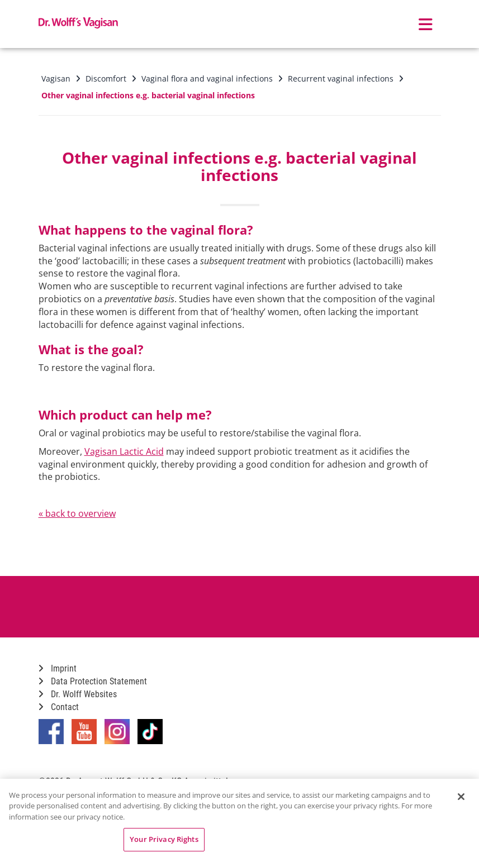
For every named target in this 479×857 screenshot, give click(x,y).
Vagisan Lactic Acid (124, 451)
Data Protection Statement (93, 681)
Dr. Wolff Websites (78, 694)
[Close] (461, 796)
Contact (59, 707)
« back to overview (77, 513)
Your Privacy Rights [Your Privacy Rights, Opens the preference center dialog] (164, 839)
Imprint (58, 668)
